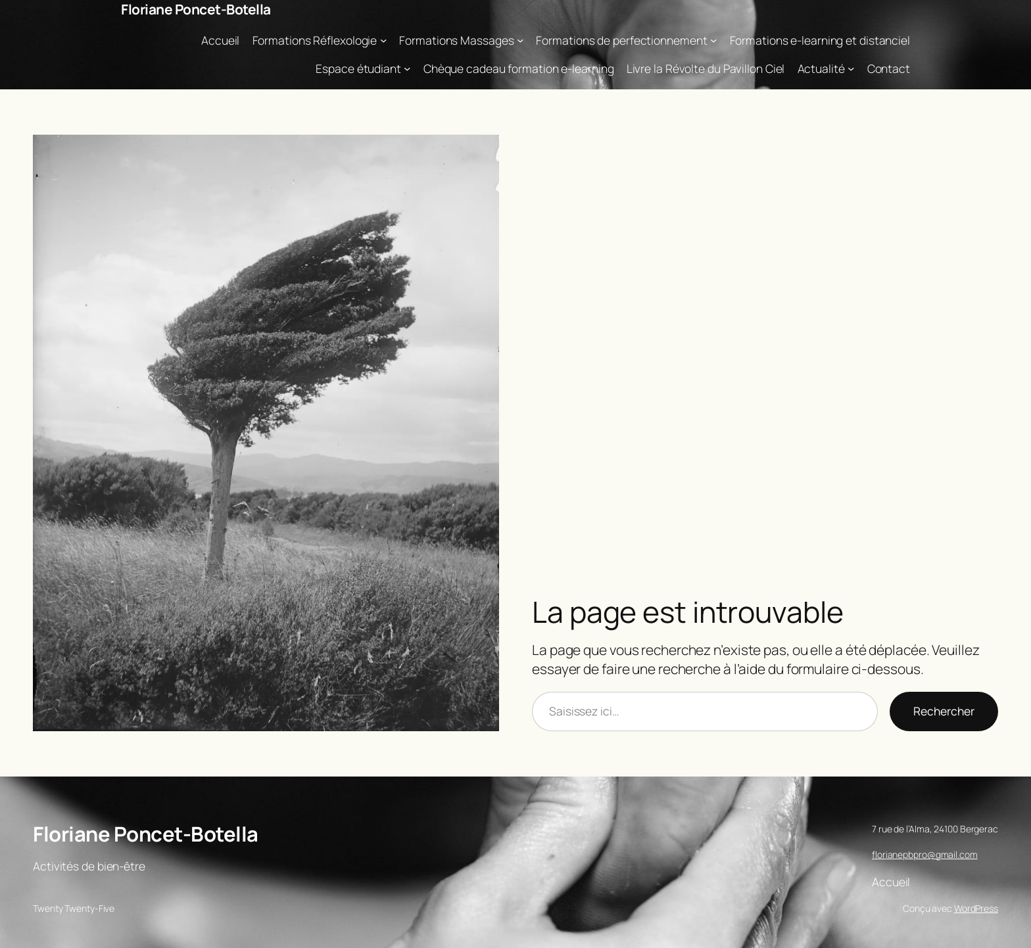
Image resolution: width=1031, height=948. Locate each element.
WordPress (976, 908)
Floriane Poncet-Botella (196, 9)
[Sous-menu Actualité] (851, 68)
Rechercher (943, 711)
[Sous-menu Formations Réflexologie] (383, 40)
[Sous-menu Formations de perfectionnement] (713, 40)
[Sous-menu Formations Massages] (520, 40)
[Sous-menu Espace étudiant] (407, 68)
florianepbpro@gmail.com (925, 854)
